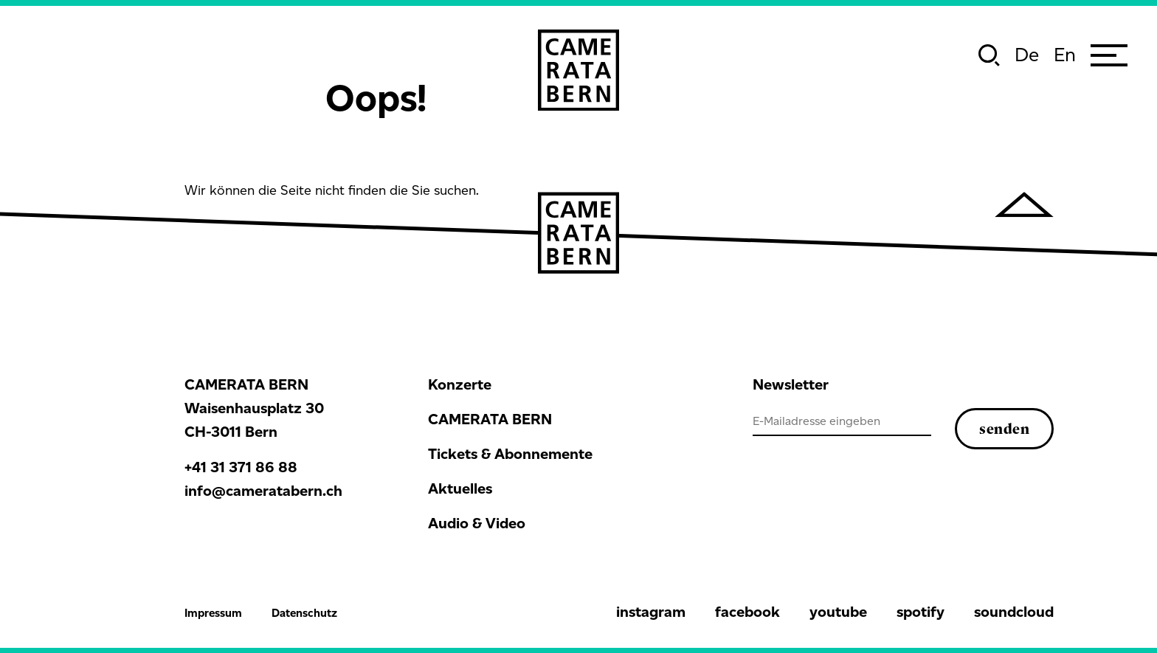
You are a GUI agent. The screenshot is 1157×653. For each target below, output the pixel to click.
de (1027, 54)
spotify (920, 612)
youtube (838, 612)
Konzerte (459, 384)
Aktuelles (460, 488)
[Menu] (1109, 55)
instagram (650, 612)
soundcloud (1014, 612)
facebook (747, 612)
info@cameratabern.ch (263, 491)
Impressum (213, 613)
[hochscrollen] (1024, 204)
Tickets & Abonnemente (510, 454)
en (1065, 54)
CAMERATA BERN (490, 419)
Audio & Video (476, 523)
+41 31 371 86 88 (240, 467)
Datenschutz (304, 613)
